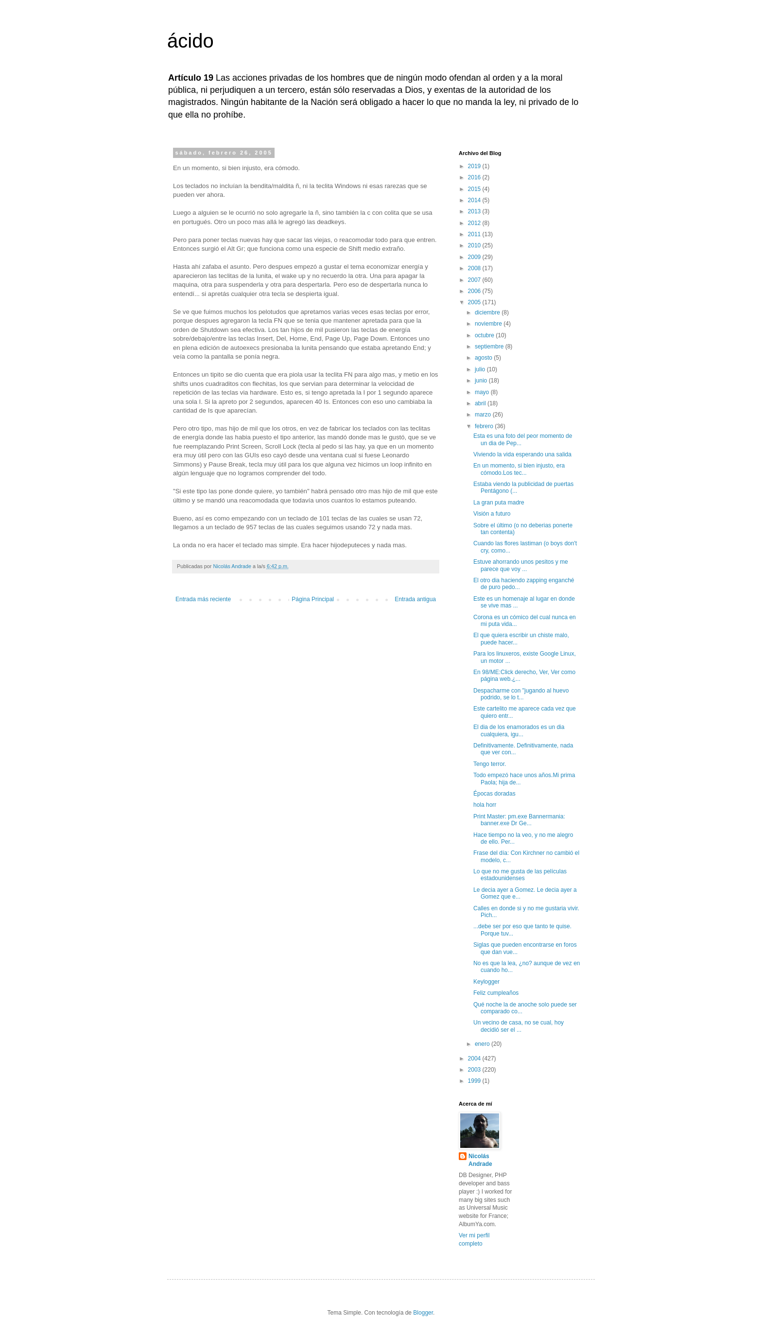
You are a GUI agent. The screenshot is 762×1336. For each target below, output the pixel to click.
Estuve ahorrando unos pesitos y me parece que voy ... (520, 565)
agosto (484, 357)
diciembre (488, 312)
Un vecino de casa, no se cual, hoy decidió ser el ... (518, 1026)
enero (483, 1044)
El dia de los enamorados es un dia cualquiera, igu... (518, 730)
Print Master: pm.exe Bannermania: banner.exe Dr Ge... (519, 820)
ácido (190, 41)
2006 (475, 291)
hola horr (484, 804)
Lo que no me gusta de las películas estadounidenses (520, 875)
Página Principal (313, 599)
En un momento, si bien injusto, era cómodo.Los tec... (519, 469)
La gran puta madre (498, 502)
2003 (475, 1069)
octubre (485, 335)
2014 (475, 200)
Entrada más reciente (203, 599)
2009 (475, 257)
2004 (475, 1058)
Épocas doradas (494, 793)
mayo (483, 392)
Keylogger (486, 981)
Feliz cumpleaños (496, 992)
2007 (475, 280)
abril (481, 403)
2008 (475, 268)
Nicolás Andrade (480, 1160)
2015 (475, 189)
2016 (475, 177)
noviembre (489, 323)
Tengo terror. (489, 764)
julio (481, 369)
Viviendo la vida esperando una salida (522, 454)
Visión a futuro (492, 513)
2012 (475, 223)
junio (482, 380)
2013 (475, 211)
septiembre (490, 346)
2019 (475, 166)
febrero (485, 426)
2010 (475, 245)
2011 (475, 234)
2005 (475, 302)
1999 (475, 1080)
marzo (484, 414)
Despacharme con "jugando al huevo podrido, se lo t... (521, 694)
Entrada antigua (415, 599)
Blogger (423, 1312)
